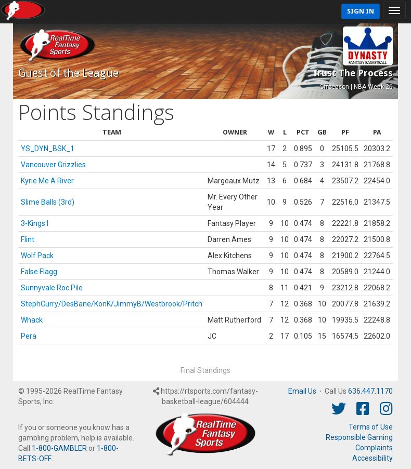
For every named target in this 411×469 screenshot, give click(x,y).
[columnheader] (111, 132)
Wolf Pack (37, 255)
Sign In (360, 11)
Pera (28, 336)
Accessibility (372, 458)
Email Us (302, 391)
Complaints (374, 448)
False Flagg (39, 271)
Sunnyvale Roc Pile (52, 288)
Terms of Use (371, 427)
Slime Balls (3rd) (47, 202)
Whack (32, 320)
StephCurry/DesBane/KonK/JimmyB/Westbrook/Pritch (111, 304)
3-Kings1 (35, 223)
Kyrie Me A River (47, 181)
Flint (27, 239)
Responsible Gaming (359, 437)
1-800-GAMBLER (59, 448)
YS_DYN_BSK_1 (47, 148)
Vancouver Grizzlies (53, 164)
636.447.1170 (370, 391)
